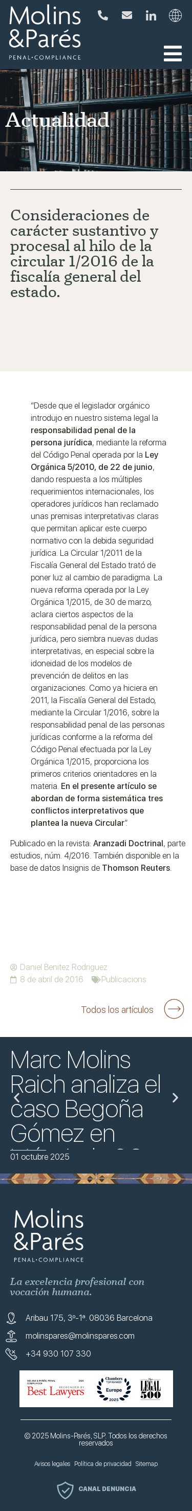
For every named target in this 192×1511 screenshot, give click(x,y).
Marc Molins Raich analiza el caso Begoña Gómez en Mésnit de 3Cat (86, 1108)
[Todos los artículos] (174, 1009)
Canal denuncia (107, 1489)
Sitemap (147, 1464)
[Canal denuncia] (65, 1490)
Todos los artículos (117, 1009)
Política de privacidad (103, 1464)
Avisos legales (52, 1464)
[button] (173, 53)
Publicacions (123, 979)
